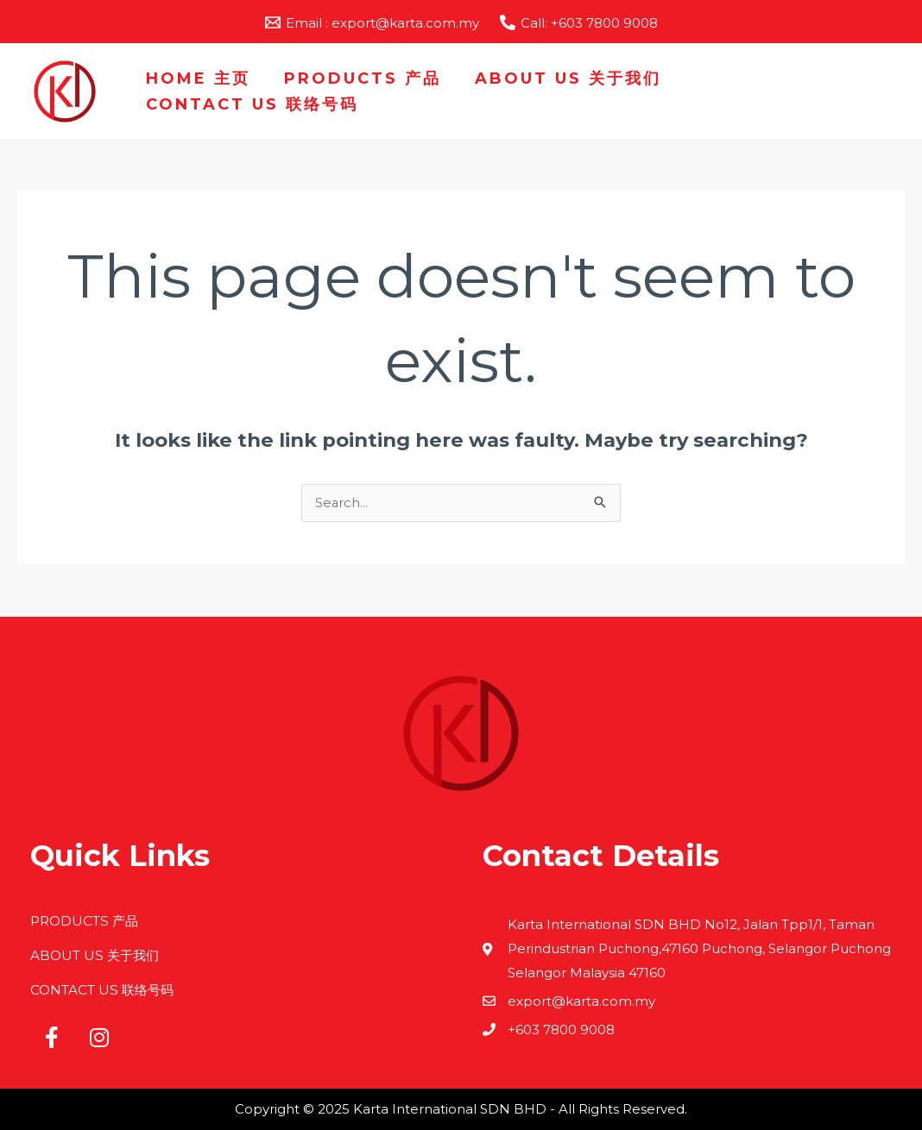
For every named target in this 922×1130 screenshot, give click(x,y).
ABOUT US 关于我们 (562, 78)
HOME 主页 (197, 78)
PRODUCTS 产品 (359, 78)
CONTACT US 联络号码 (251, 104)
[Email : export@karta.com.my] (372, 22)
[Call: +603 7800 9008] (579, 22)
